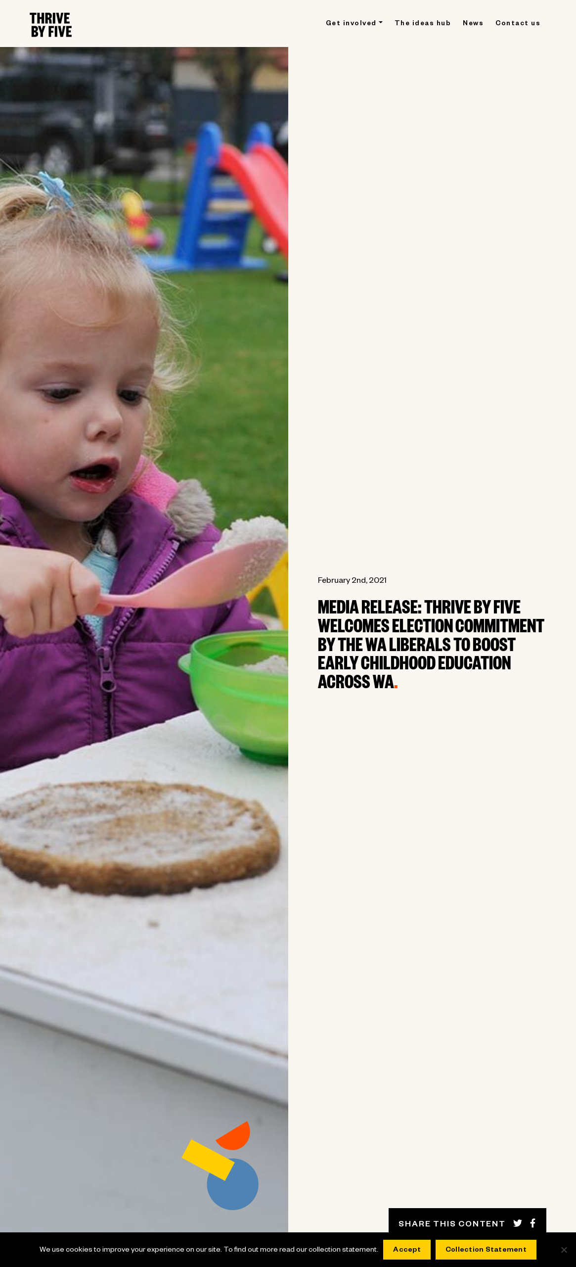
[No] (564, 1250)
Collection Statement (486, 1251)
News (473, 24)
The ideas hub (423, 24)
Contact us (517, 24)
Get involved (351, 24)
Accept (407, 1251)
